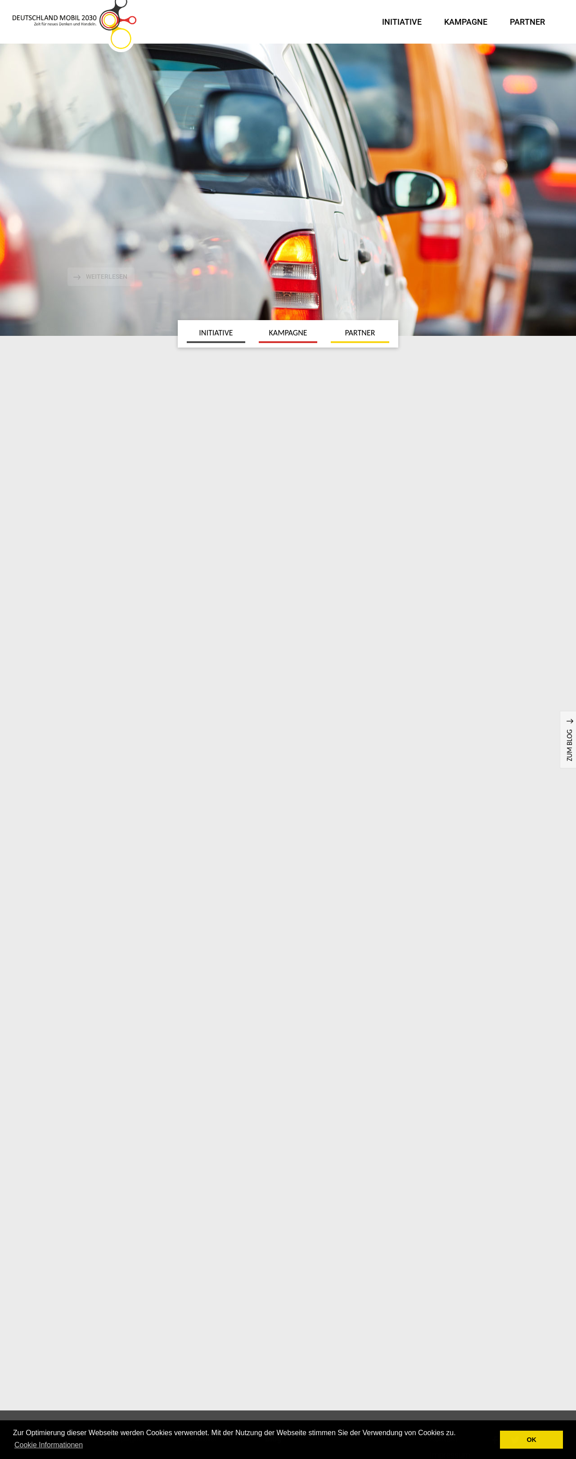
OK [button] (531, 1439)
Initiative (402, 22)
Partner (527, 22)
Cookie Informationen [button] (48, 1445)
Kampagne (465, 22)
